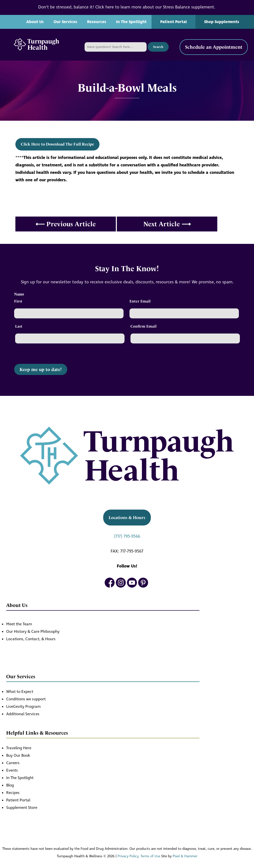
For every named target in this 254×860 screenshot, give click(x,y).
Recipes (13, 792)
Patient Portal (173, 22)
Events (12, 770)
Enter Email (140, 301)
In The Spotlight (131, 22)
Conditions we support (26, 699)
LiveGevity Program (23, 706)
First (18, 301)
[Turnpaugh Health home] (36, 44)
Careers (13, 763)
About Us (35, 22)
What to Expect (19, 691)
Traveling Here (18, 748)
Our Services (65, 22)
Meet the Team (19, 624)
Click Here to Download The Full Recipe (57, 144)
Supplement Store (21, 807)
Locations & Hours (127, 517)
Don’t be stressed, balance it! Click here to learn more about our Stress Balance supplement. (127, 7)
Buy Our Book (18, 755)
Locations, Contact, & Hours (31, 639)
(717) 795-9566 (127, 536)
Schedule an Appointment (213, 47)
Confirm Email (143, 326)
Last (18, 326)
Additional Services (22, 714)
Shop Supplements (221, 22)
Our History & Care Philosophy (33, 631)
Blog (10, 785)
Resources (96, 22)
